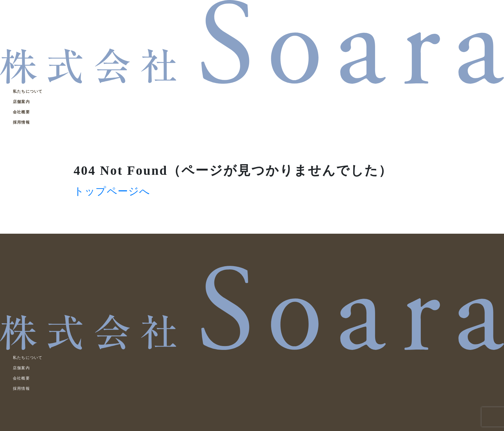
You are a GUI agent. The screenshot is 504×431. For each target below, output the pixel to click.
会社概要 (21, 112)
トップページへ (112, 191)
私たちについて (27, 91)
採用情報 (21, 122)
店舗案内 (21, 101)
